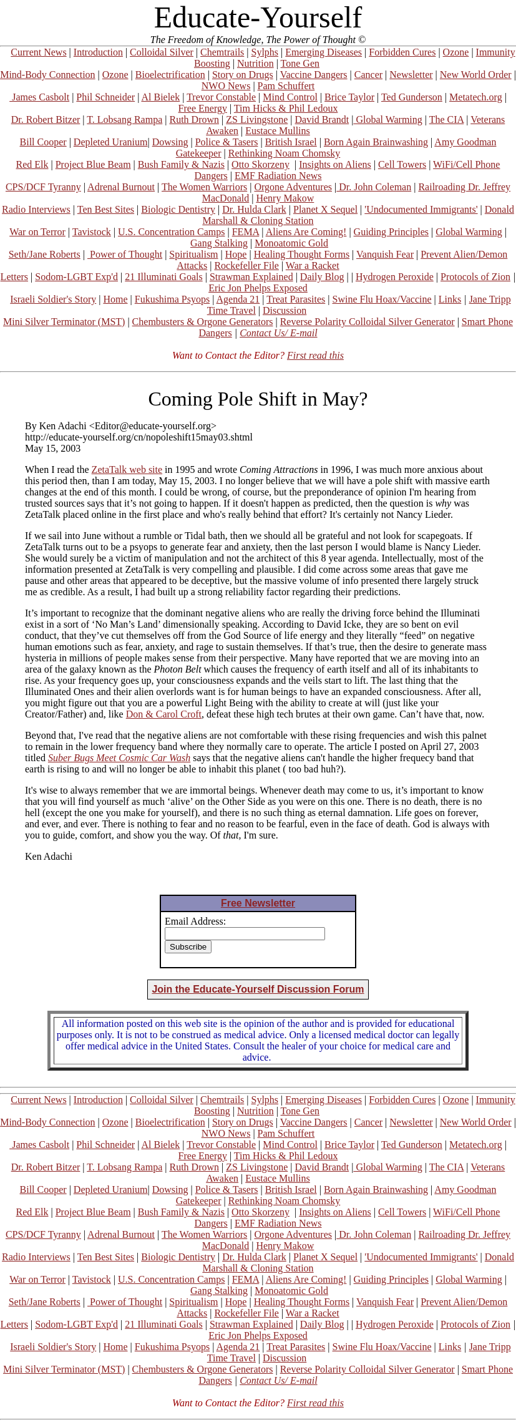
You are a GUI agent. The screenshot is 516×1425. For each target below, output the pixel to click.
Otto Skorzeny (260, 164)
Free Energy (202, 108)
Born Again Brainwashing (376, 142)
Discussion (284, 310)
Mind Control (290, 97)
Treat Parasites (295, 299)
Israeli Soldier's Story (53, 299)
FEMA (246, 231)
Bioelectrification (170, 74)
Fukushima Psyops (172, 299)
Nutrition (255, 63)
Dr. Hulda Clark (254, 209)
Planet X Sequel (325, 209)
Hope (236, 254)
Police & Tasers (226, 142)
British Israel (291, 142)
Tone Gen (300, 63)
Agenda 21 (238, 299)
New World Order (476, 74)
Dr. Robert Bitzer (45, 119)
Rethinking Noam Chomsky (284, 153)
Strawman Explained (251, 276)
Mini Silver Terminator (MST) (64, 321)
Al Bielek (160, 97)
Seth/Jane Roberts (44, 254)
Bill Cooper (43, 142)
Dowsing (170, 142)
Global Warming (387, 119)
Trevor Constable (221, 97)
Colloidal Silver (161, 52)
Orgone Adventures (293, 187)
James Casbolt (39, 97)
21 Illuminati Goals (163, 276)
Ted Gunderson (411, 97)
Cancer (368, 74)
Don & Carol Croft (164, 714)
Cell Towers (402, 164)
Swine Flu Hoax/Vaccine (381, 299)
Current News (38, 52)
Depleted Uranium (111, 142)
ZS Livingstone (257, 119)
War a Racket (312, 265)
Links (450, 299)
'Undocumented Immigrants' (420, 209)
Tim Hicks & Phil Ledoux (286, 108)
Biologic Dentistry (178, 209)
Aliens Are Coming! (306, 231)
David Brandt (322, 119)
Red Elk (32, 164)
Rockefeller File (246, 265)
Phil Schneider (105, 97)
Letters (14, 276)
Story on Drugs (242, 74)
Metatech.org (475, 97)
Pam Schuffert (286, 85)
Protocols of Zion (475, 276)
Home (115, 299)
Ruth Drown (194, 119)
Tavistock (91, 231)
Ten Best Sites (105, 209)
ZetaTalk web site (127, 469)
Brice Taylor (349, 97)
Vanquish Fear (385, 254)
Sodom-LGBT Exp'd (76, 276)
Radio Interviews (36, 209)
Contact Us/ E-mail (278, 333)
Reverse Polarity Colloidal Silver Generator (367, 321)
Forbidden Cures (402, 52)
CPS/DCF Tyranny (43, 187)
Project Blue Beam (93, 164)
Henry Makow (285, 198)
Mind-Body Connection (47, 74)
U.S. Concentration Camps (171, 231)
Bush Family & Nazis (181, 164)
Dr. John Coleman (373, 187)
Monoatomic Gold (291, 243)
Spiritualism (193, 254)
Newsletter (410, 74)
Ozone (456, 52)
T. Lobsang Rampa (124, 119)
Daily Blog (322, 276)
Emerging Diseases (323, 52)
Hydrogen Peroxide (395, 276)
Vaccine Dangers (314, 74)
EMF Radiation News (278, 175)
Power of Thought (124, 254)
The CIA (446, 119)
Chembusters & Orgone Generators (202, 321)
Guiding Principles (391, 231)
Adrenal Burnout (121, 187)
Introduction (98, 52)
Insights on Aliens (335, 164)
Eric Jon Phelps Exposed (258, 288)
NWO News (226, 85)
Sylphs (265, 52)
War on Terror (37, 231)
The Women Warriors (204, 187)
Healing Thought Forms (301, 254)
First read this (315, 355)
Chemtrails (222, 52)
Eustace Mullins (277, 130)
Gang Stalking (219, 243)
